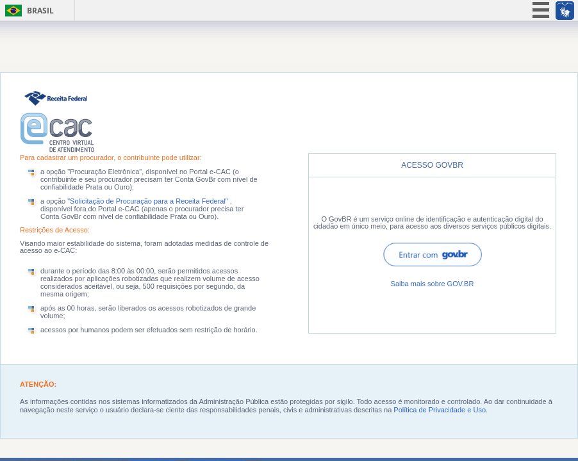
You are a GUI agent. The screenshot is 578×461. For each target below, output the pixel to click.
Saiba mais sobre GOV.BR (432, 283)
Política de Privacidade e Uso (439, 410)
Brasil (40, 10)
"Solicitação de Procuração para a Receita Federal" (148, 201)
